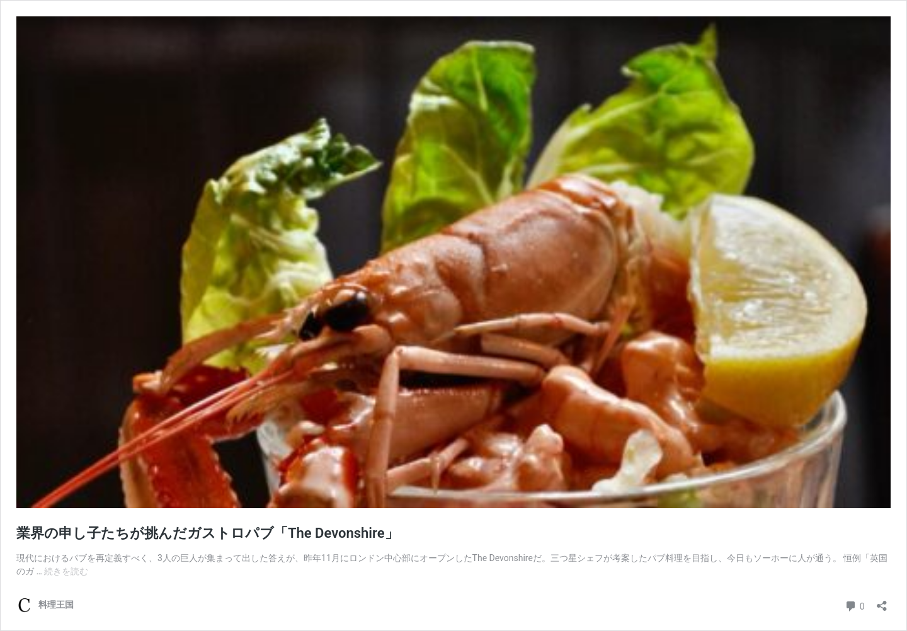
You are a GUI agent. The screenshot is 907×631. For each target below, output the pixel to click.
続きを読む (66, 571)
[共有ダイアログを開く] (882, 601)
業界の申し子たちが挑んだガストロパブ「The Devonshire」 (207, 533)
